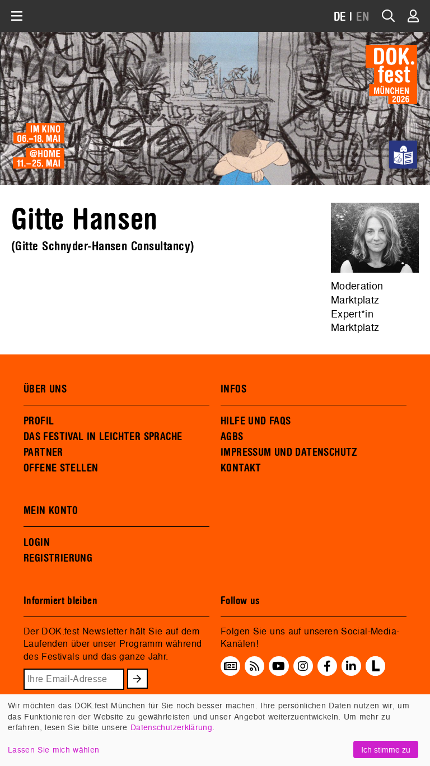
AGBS (232, 436)
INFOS (233, 389)
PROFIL (39, 421)
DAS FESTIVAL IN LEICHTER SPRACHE (103, 436)
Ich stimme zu (385, 749)
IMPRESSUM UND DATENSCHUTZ (289, 452)
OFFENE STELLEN (61, 468)
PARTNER (43, 452)
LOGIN (37, 542)
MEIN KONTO (51, 510)
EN (363, 17)
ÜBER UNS (45, 389)
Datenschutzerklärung (171, 727)
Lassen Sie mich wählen (53, 749)
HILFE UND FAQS (256, 421)
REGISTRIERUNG (58, 558)
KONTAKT (241, 468)
